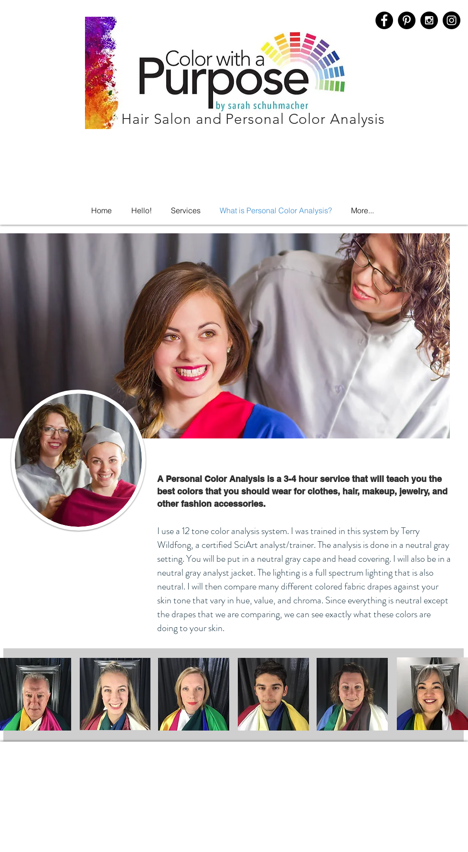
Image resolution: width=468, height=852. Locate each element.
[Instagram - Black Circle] (429, 20)
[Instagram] (451, 20)
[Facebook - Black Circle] (384, 20)
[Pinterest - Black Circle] (406, 20)
